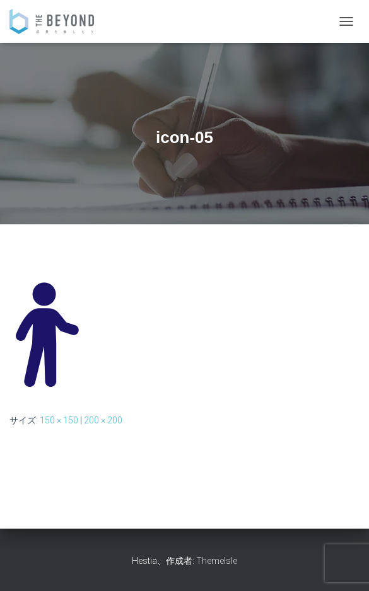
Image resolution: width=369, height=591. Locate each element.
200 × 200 (103, 420)
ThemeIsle (216, 561)
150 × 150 (59, 420)
